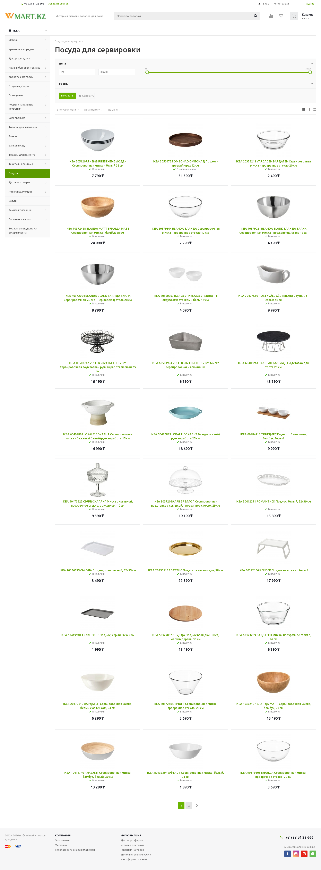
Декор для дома (19, 58)
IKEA (16, 30)
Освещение (16, 95)
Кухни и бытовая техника (24, 67)
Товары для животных (23, 127)
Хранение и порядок (21, 49)
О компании (62, 840)
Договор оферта (132, 840)
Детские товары (19, 182)
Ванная (13, 136)
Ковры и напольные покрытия (21, 106)
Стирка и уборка (19, 86)
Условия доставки (132, 845)
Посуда (13, 173)
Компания (63, 835)
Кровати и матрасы (21, 76)
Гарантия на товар (132, 849)
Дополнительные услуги (136, 854)
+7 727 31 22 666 (34, 3)
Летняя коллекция (20, 191)
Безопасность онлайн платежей (75, 849)
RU (312, 3)
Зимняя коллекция (20, 210)
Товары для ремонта (22, 154)
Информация (131, 835)
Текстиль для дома (21, 163)
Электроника (17, 117)
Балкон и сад (17, 145)
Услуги (13, 200)
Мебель (13, 40)
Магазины (61, 845)
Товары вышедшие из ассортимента (23, 230)
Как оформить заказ (134, 859)
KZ (308, 3)
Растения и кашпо (20, 219)
